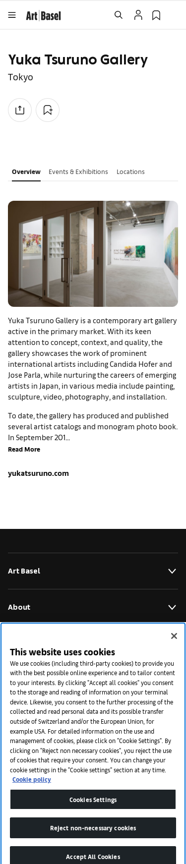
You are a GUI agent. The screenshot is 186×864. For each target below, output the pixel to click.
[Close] (174, 644)
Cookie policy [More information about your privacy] (31, 787)
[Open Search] (118, 15)
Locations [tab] (131, 171)
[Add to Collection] (48, 110)
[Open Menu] (12, 15)
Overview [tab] (26, 171)
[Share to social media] (20, 110)
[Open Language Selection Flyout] (174, 15)
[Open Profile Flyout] (138, 15)
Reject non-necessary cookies (93, 836)
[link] (43, 14)
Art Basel (93, 571)
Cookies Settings (93, 807)
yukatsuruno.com (38, 472)
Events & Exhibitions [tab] (78, 171)
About (93, 607)
